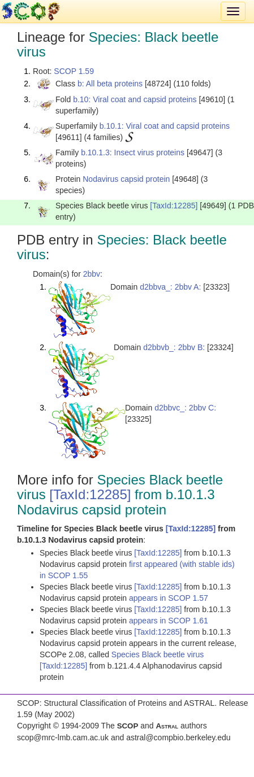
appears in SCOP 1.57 (168, 598)
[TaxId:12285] (173, 205)
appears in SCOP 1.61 (168, 620)
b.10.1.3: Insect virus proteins (132, 152)
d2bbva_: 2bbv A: (170, 286)
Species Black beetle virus (157, 654)
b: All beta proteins (110, 83)
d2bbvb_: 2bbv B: (174, 347)
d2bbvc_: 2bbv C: (185, 407)
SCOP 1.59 (74, 71)
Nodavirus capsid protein (126, 179)
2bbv (91, 273)
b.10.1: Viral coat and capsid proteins (165, 125)
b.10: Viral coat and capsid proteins (134, 99)
